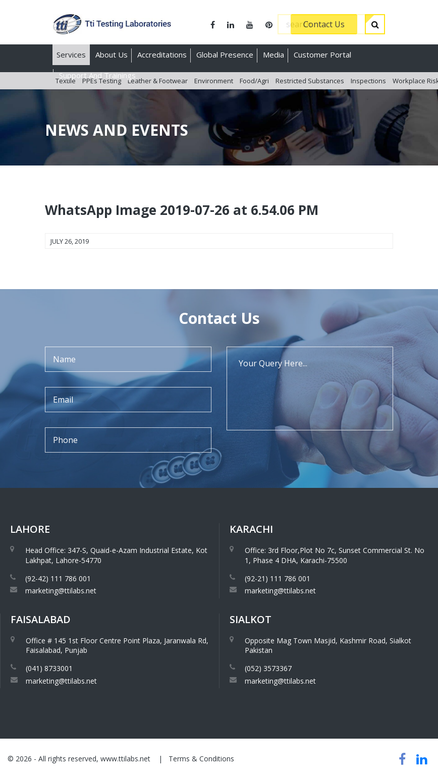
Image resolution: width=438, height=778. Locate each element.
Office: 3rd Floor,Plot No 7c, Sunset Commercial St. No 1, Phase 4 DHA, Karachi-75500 (334, 555)
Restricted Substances (310, 95)
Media (273, 54)
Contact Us (324, 24)
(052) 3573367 (268, 668)
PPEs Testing (101, 95)
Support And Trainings (97, 75)
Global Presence (224, 54)
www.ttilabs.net (125, 758)
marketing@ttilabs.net (60, 590)
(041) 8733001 (49, 668)
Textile (66, 95)
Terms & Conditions (201, 758)
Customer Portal (322, 54)
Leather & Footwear (158, 95)
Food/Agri (254, 95)
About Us (111, 54)
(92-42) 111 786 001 (58, 578)
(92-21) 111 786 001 (277, 578)
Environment (213, 95)
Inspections (368, 95)
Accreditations (162, 54)
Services (71, 54)
